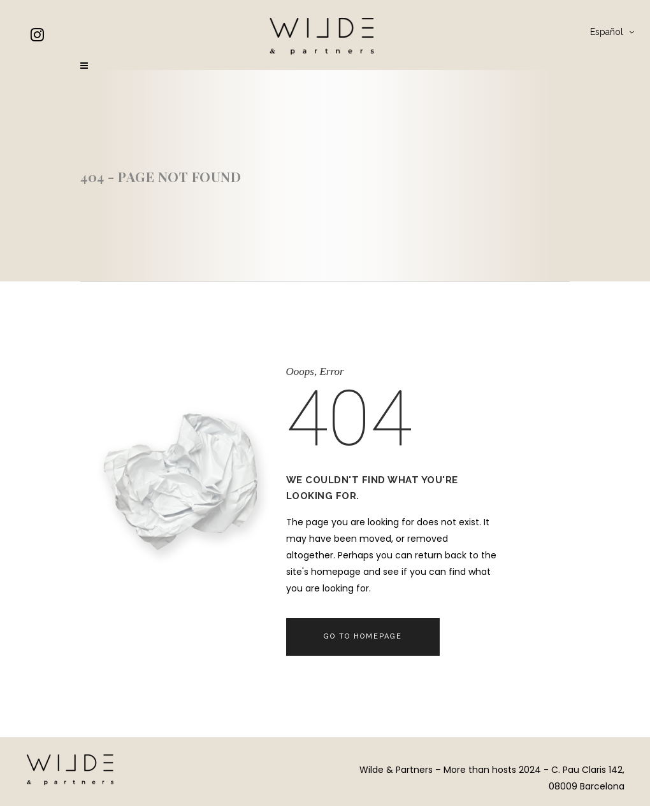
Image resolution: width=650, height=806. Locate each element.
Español (606, 32)
